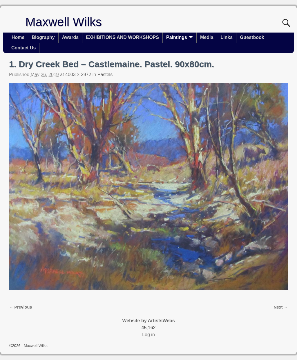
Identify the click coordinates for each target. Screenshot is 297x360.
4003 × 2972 (78, 74)
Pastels (105, 74)
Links (226, 37)
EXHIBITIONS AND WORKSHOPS (122, 37)
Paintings (176, 37)
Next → (281, 307)
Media (206, 37)
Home (18, 37)
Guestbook (252, 37)
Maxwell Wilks (63, 22)
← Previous (20, 307)
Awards (70, 37)
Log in (148, 334)
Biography (43, 37)
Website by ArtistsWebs (148, 320)
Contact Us (23, 47)
